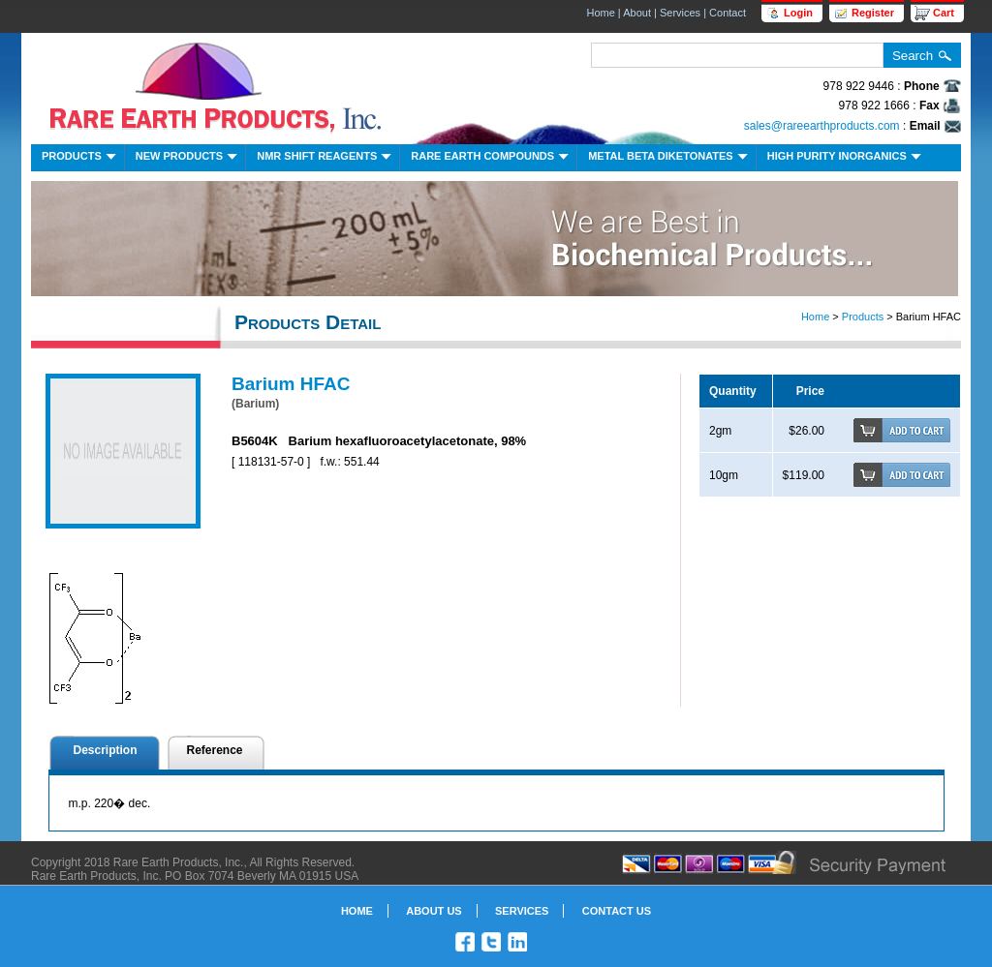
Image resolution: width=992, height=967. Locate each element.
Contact (727, 12)
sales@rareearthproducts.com (822, 126)
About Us (433, 911)
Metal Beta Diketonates (670, 158)
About (637, 12)
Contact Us (616, 911)
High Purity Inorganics (846, 158)
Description (106, 750)
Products (81, 158)
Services (680, 12)
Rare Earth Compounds (492, 158)
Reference (215, 750)
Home (600, 12)
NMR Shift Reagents (326, 158)
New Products (188, 158)
